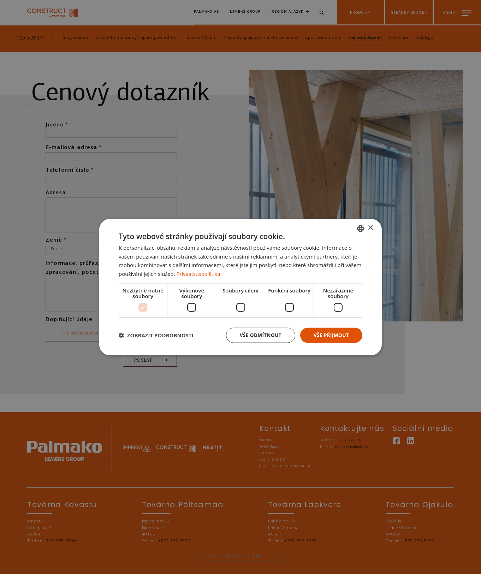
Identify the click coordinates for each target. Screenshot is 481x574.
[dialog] (240, 286)
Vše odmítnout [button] (258, 335)
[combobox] (360, 227)
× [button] (370, 227)
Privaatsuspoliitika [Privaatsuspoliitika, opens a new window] (199, 273)
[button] (156, 335)
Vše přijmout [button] (331, 335)
